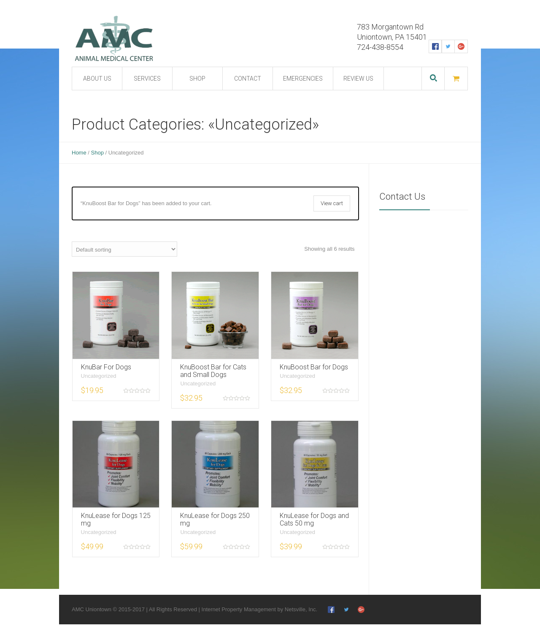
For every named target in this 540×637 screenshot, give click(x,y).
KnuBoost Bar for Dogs (314, 367)
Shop (97, 152)
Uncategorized (98, 376)
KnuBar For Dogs (106, 367)
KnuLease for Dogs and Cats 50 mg (314, 519)
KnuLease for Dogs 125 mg (116, 519)
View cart (332, 203)
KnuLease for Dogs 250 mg (215, 519)
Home (79, 152)
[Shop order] (124, 249)
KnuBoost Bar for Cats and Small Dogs (213, 371)
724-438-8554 (380, 47)
